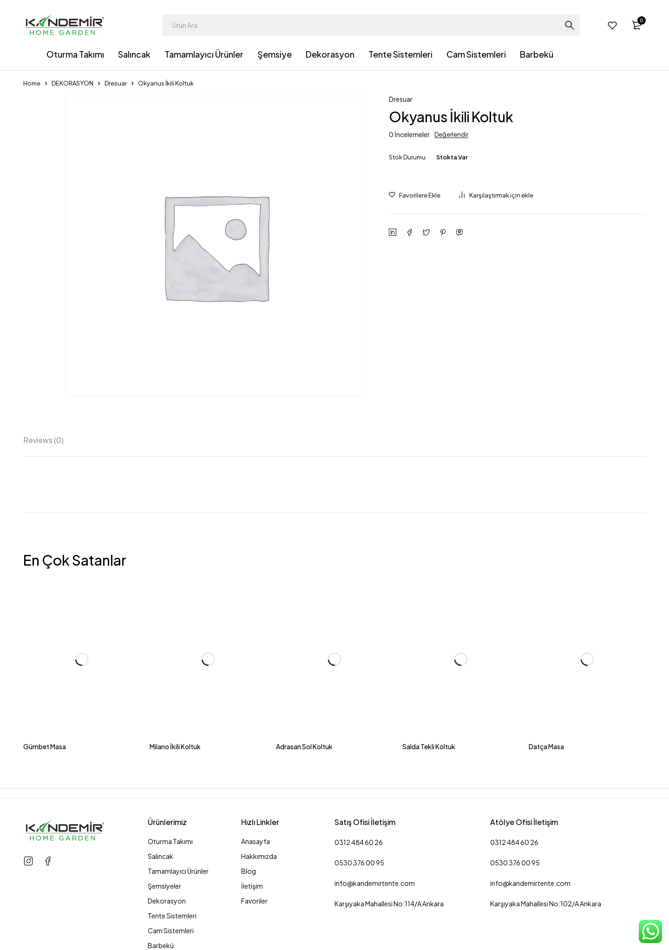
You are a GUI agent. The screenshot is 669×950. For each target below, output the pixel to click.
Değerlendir (451, 134)
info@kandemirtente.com (374, 883)
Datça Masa (546, 746)
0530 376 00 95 (359, 862)
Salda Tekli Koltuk (428, 746)
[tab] (47, 439)
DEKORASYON (72, 83)
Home (31, 83)
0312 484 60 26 (358, 842)
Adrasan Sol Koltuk (304, 746)
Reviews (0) (47, 439)
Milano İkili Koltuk (175, 746)
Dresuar (116, 83)
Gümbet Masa (44, 746)
